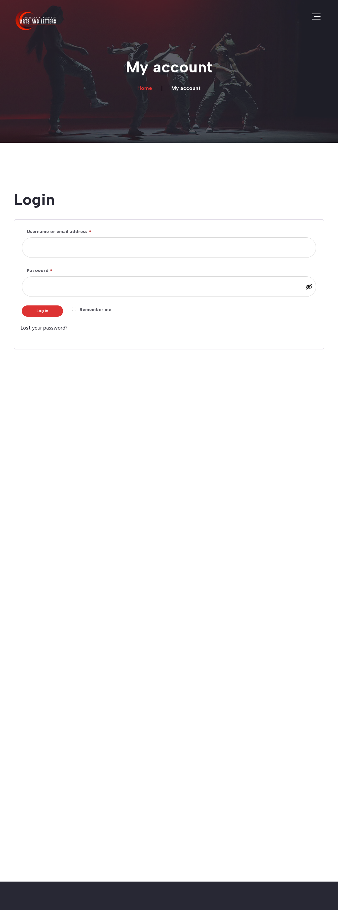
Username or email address (69, 231)
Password (50, 270)
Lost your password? (44, 328)
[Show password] (309, 286)
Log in (42, 310)
